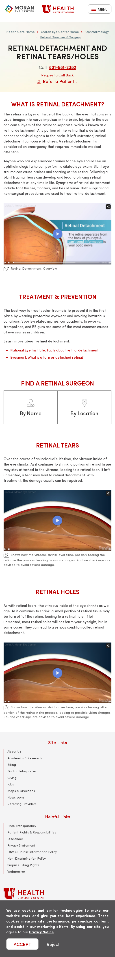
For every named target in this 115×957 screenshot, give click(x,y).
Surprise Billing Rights (23, 865)
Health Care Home (20, 32)
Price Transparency (21, 826)
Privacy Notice (41, 931)
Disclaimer (15, 839)
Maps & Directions (21, 791)
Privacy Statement (21, 845)
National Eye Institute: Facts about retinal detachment (54, 350)
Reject (53, 944)
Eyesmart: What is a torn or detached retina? (47, 357)
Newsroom (15, 797)
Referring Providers (22, 804)
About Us (14, 751)
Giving (12, 778)
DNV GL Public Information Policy (32, 852)
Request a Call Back (57, 75)
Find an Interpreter (21, 771)
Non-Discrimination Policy (26, 858)
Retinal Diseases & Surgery (60, 37)
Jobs (10, 784)
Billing (11, 764)
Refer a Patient (57, 81)
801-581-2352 (62, 67)
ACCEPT (22, 944)
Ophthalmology (97, 32)
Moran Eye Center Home (60, 32)
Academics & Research (24, 758)
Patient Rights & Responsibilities (31, 832)
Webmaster (16, 871)
